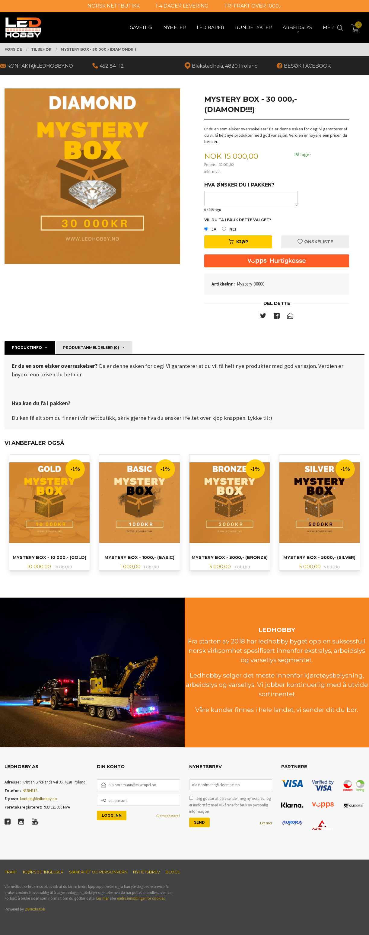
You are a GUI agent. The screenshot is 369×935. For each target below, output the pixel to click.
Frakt (11, 872)
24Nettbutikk (35, 909)
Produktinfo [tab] (27, 347)
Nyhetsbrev (146, 872)
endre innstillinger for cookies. (141, 898)
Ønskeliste (315, 241)
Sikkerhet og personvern (98, 872)
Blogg (173, 872)
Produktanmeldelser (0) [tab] (91, 347)
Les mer (266, 823)
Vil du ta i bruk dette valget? (237, 220)
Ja (214, 229)
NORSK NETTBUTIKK (113, 6)
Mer (328, 27)
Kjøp (238, 241)
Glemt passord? (168, 815)
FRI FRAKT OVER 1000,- (253, 6)
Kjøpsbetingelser (43, 872)
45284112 (30, 790)
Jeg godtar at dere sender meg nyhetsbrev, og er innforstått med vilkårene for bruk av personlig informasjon (230, 805)
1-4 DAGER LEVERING (182, 6)
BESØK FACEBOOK (307, 66)
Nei (232, 229)
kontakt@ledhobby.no (38, 798)
